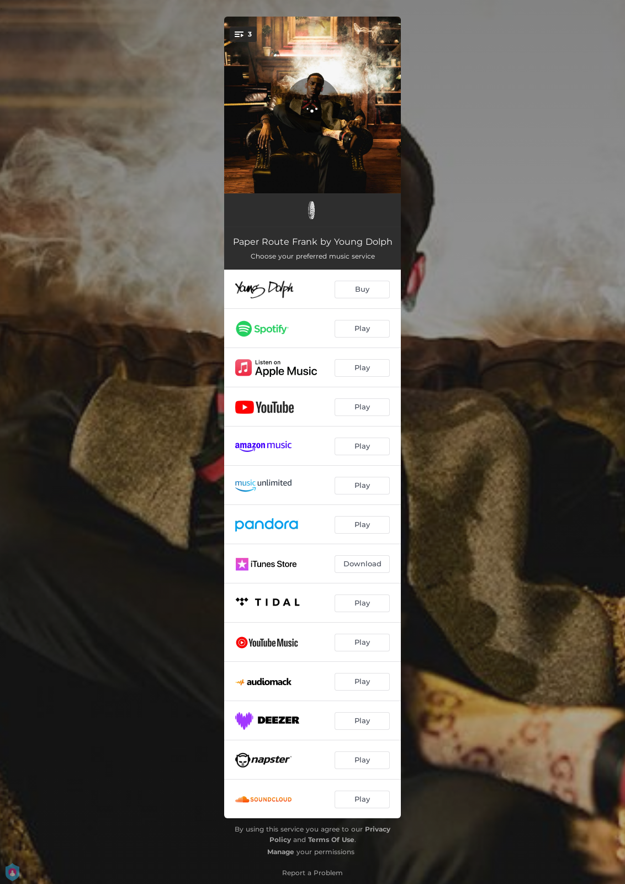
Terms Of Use (331, 839)
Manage (280, 852)
